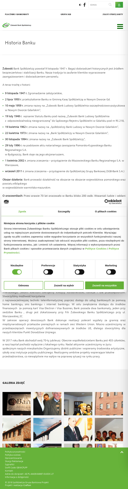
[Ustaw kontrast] (80, 5)
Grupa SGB (66, 14)
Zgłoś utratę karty (113, 14)
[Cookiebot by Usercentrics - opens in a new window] (109, 201)
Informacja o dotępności (17, 477)
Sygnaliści (9, 464)
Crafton (27, 485)
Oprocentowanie (13, 458)
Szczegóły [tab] (64, 211)
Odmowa (23, 285)
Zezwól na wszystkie (104, 285)
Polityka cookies (12, 455)
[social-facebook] (84, 5)
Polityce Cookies (95, 248)
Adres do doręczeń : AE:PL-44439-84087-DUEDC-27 (29, 474)
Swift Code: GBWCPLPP (16, 467)
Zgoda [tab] (22, 211)
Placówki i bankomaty (17, 14)
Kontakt (9, 471)
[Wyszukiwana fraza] (98, 4)
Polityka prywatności (15, 451)
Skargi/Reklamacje (14, 461)
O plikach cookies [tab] (105, 211)
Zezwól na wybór (64, 285)
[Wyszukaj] (110, 4)
